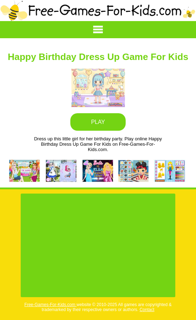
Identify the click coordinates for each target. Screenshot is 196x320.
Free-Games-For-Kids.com (50, 304)
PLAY (98, 122)
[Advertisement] (98, 245)
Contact (147, 309)
